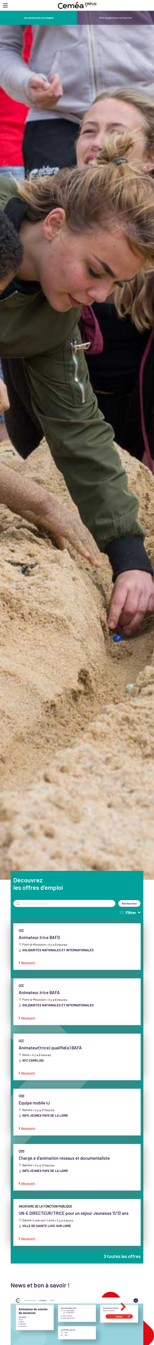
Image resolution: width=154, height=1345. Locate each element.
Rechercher (129, 908)
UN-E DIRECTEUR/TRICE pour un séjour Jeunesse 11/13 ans (74, 1218)
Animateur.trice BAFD (39, 942)
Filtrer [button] (130, 918)
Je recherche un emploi (39, 17)
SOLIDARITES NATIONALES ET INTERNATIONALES (58, 955)
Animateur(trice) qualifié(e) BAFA (50, 1052)
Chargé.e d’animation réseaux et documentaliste (64, 1163)
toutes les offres (122, 1261)
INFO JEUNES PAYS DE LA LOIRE (45, 1121)
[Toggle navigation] (5, 5)
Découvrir (27, 968)
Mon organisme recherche (115, 17)
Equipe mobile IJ (34, 1108)
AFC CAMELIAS (33, 1065)
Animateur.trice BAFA (39, 997)
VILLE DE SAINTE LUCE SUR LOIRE (46, 1231)
